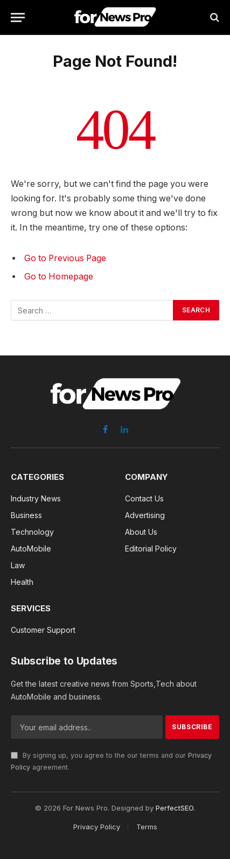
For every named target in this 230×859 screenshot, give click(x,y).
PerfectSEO (174, 808)
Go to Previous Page (65, 258)
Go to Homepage (58, 276)
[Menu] (18, 17)
